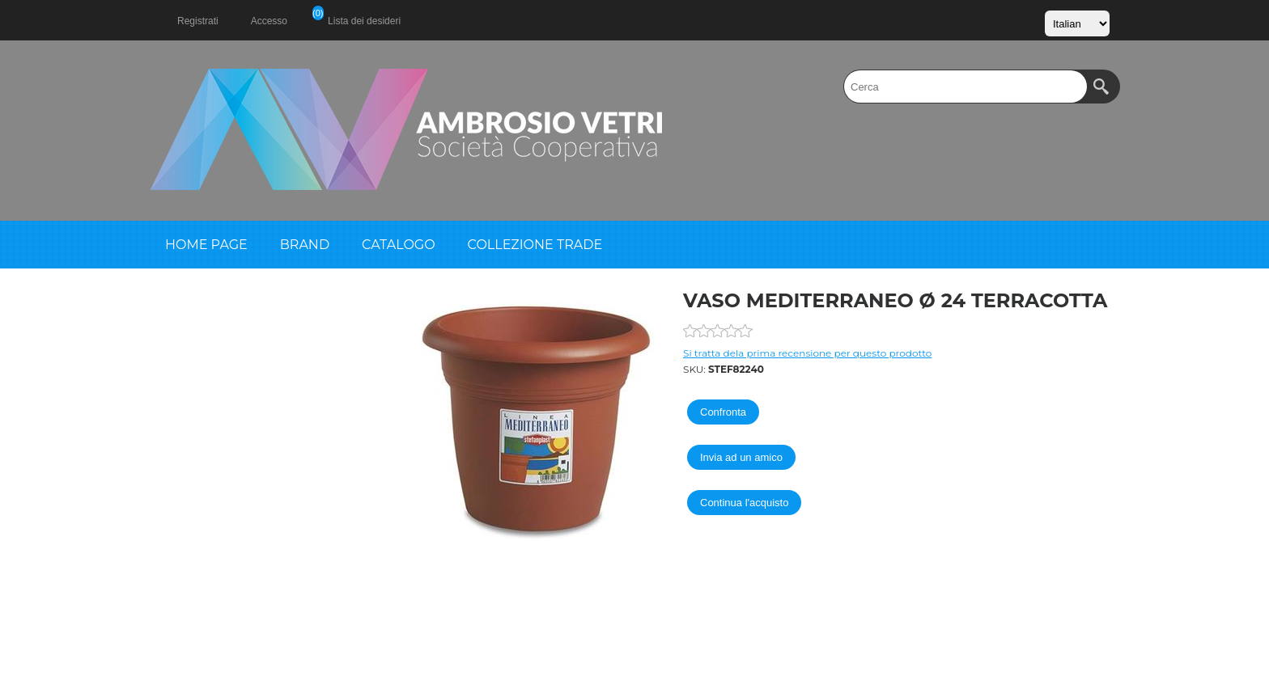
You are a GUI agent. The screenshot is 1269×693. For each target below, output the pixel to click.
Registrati (198, 21)
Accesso (269, 21)
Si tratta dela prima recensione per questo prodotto (807, 353)
